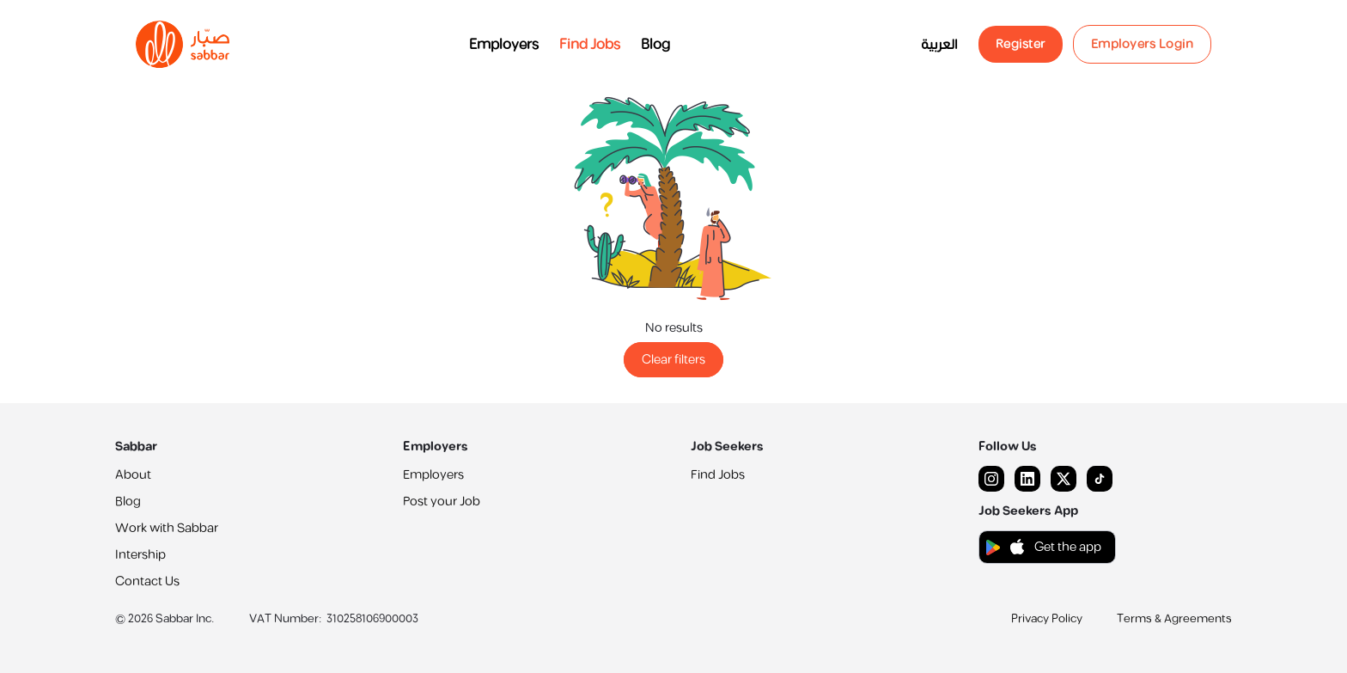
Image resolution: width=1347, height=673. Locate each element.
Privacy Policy (1046, 618)
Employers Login (1142, 44)
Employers (504, 45)
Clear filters (673, 360)
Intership (140, 555)
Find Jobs (589, 45)
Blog (655, 45)
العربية (939, 45)
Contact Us (147, 581)
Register (1020, 44)
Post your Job (441, 502)
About (133, 475)
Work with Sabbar (166, 528)
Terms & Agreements (1174, 618)
